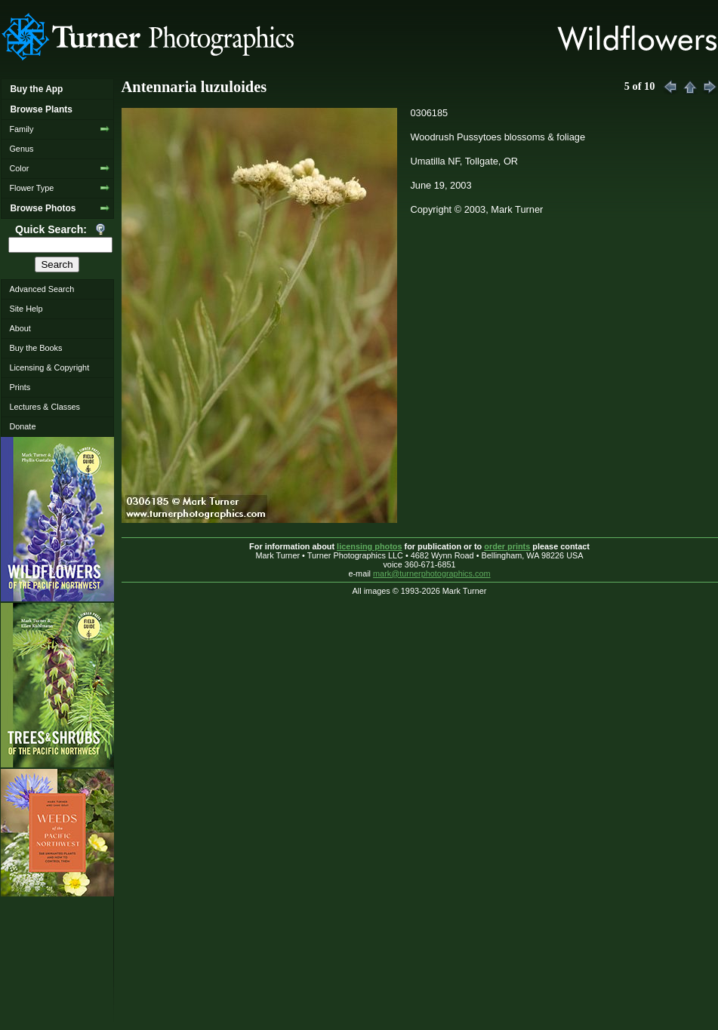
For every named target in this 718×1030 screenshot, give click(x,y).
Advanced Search (41, 289)
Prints (19, 387)
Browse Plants (41, 109)
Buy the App (36, 89)
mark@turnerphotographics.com (432, 573)
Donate (22, 426)
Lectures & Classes (44, 406)
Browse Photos (42, 208)
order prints (507, 546)
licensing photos (369, 546)
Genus (21, 148)
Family (21, 129)
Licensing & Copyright (49, 367)
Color (19, 168)
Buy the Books (35, 347)
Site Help (25, 308)
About (19, 328)
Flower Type (31, 187)
